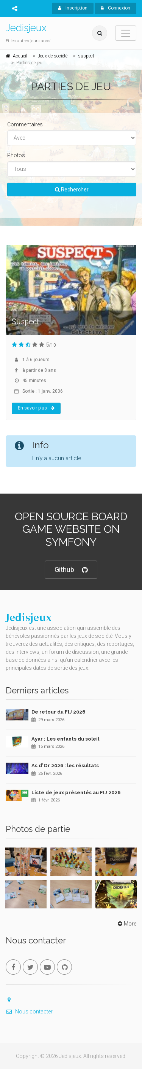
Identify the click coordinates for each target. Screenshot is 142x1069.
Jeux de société (52, 56)
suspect (86, 56)
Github (71, 570)
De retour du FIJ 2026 (58, 712)
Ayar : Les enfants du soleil (65, 739)
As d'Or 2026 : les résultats (65, 765)
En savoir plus (36, 408)
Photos (16, 155)
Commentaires (25, 124)
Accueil (20, 56)
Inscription (72, 8)
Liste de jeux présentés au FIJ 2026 (75, 792)
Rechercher (72, 189)
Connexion (115, 8)
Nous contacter (29, 1011)
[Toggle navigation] (125, 33)
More (126, 924)
